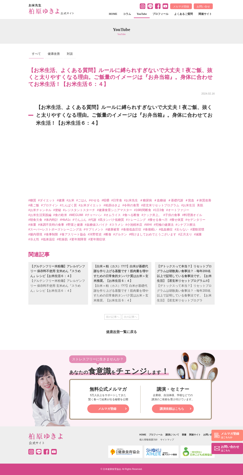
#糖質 (32, 200)
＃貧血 (189, 200)
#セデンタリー (195, 219)
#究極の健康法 (164, 224)
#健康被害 (112, 229)
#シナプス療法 (185, 224)
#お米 (70, 200)
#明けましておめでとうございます (152, 234)
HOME (113, 14)
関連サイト (205, 14)
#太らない (181, 229)
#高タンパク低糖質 (111, 219)
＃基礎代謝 (175, 200)
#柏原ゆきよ (112, 205)
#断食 (107, 234)
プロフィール (160, 14)
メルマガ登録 (181, 6)
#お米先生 (131, 200)
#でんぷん (80, 219)
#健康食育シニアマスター (114, 210)
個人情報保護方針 (148, 439)
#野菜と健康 (74, 224)
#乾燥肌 (62, 239)
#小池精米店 (133, 224)
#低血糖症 (166, 229)
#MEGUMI (76, 215)
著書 (184, 434)
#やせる (94, 200)
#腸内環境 (35, 234)
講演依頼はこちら (172, 408)
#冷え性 (33, 239)
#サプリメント (94, 229)
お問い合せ (203, 6)
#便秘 (57, 210)
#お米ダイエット (90, 205)
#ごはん (81, 200)
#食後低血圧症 (131, 229)
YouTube (142, 14)
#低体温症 (48, 239)
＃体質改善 (203, 200)
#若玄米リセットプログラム (160, 205)
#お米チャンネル (39, 210)
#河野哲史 (95, 234)
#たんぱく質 (68, 205)
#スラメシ (117, 224)
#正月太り (185, 234)
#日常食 (116, 200)
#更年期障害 (78, 239)
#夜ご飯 (33, 205)
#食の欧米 (60, 215)
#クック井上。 (151, 215)
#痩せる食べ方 (158, 219)
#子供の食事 (171, 215)
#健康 (61, 200)
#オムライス (112, 215)
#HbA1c (65, 219)
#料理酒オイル (192, 215)
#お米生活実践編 (39, 215)
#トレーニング (136, 219)
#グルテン (120, 234)
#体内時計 (51, 219)
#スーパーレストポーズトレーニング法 (55, 229)
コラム (127, 14)
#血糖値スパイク (96, 224)
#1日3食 (158, 210)
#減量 (198, 234)
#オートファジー (177, 210)
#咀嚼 (105, 200)
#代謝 (92, 219)
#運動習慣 (197, 229)
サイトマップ (167, 439)
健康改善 (54, 53)
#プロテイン (49, 205)
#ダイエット (46, 200)
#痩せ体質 (176, 219)
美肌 (200, 205)
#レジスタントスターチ (79, 210)
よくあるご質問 (183, 14)
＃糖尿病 (146, 200)
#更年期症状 (96, 239)
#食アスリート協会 (73, 234)
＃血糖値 (160, 200)
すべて (36, 53)
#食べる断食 (131, 215)
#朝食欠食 (35, 219)
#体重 (32, 224)
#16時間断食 (142, 210)
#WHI (148, 224)
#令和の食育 (130, 205)
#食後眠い (150, 229)
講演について (172, 434)
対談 (70, 53)
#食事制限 (51, 234)
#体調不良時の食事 (51, 224)
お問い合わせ (230, 448)
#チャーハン (93, 215)
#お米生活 (188, 205)
